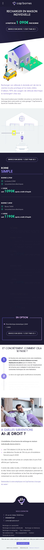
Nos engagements (21, 533)
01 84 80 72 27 (9, 518)
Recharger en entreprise (10, 530)
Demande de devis (8, 535)
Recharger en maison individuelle (13, 528)
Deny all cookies (12, 547)
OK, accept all (23, 543)
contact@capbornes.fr (11, 520)
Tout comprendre (25, 530)
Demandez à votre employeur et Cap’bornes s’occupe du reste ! (21, 483)
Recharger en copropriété (10, 525)
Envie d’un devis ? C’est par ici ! (22, 29)
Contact (31, 533)
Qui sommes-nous (8, 533)
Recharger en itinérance (32, 528)
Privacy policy (34, 547)
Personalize (24, 547)
